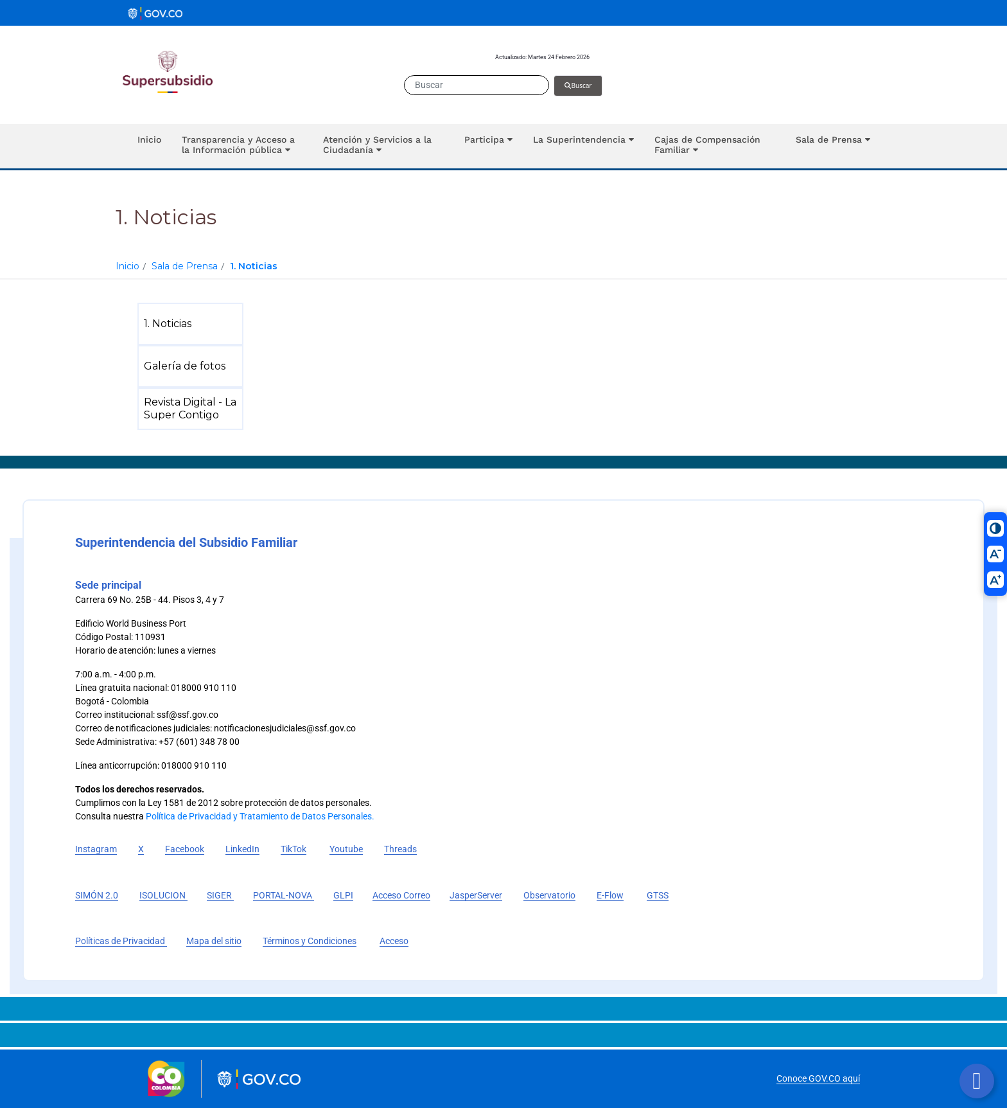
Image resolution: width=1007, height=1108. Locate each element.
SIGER (220, 895)
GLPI (343, 895)
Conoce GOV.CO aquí (818, 1078)
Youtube (346, 849)
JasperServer (476, 895)
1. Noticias (253, 266)
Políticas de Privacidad (121, 941)
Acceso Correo (401, 895)
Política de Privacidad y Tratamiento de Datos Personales (259, 816)
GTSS (658, 895)
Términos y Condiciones (309, 941)
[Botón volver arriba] (976, 1081)
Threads (400, 849)
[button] (242, 146)
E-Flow (610, 895)
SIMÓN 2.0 (96, 895)
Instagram (96, 849)
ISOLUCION (163, 895)
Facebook (184, 849)
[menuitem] (193, 324)
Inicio (127, 266)
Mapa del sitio (213, 941)
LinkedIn (242, 849)
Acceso (394, 941)
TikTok (293, 849)
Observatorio (549, 895)
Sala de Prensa (185, 266)
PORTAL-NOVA (283, 895)
